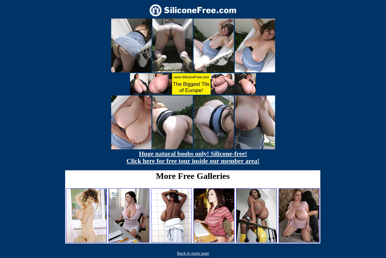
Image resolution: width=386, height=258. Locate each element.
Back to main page (193, 253)
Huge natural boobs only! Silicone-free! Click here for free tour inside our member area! (193, 157)
